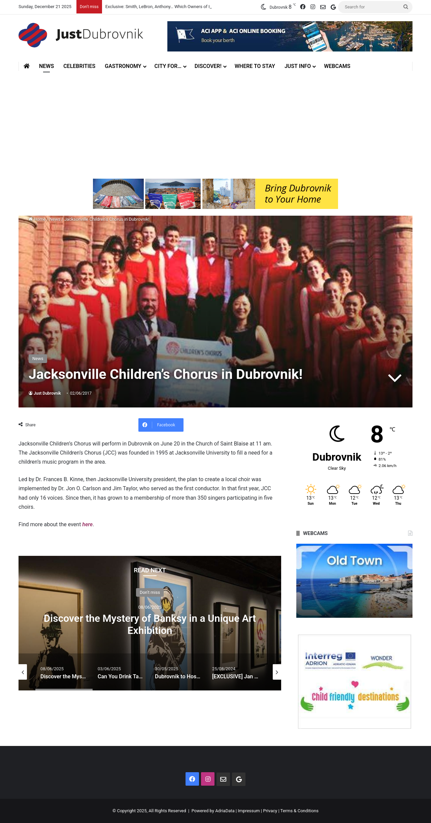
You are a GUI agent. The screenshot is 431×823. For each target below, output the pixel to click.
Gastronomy (123, 66)
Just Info (298, 66)
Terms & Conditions (299, 810)
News (46, 66)
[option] (150, 623)
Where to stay (255, 66)
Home (37, 219)
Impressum (249, 810)
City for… (168, 66)
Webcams (337, 66)
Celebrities (79, 66)
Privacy (270, 810)
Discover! (208, 66)
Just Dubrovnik (47, 393)
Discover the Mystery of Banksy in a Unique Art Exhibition (150, 624)
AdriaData (224, 810)
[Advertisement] (215, 125)
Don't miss (150, 592)
